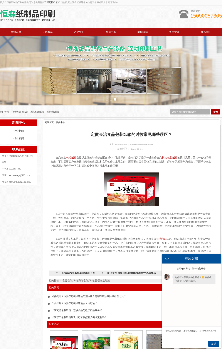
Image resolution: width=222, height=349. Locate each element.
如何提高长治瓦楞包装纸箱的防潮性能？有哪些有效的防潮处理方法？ (89, 265)
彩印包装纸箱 (37, 80)
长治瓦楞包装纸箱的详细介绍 (78, 241)
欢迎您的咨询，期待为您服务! (191, 268)
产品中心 (79, 32)
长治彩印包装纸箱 (63, 330)
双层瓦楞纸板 (51, 2)
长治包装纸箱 (128, 330)
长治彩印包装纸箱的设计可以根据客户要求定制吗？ (79, 286)
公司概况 (47, 32)
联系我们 (206, 32)
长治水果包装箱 (96, 330)
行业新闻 (19, 107)
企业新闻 (19, 99)
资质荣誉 (174, 32)
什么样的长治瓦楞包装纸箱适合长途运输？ (74, 272)
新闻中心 (111, 32)
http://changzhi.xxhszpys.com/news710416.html (134, 113)
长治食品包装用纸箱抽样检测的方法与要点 (131, 241)
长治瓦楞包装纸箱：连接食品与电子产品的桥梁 (77, 279)
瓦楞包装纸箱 (53, 80)
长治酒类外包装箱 (160, 330)
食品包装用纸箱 (21, 80)
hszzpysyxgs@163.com (19, 144)
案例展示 (142, 32)
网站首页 (16, 32)
